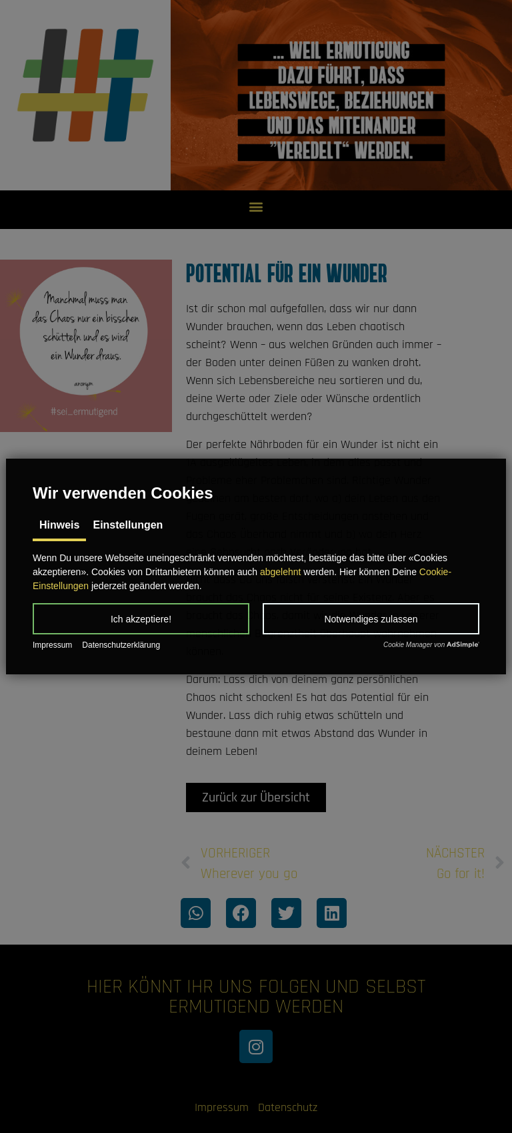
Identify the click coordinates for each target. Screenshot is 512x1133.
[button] (141, 618)
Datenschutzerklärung (121, 645)
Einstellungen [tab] (128, 525)
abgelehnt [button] (280, 571)
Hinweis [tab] (59, 525)
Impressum (52, 645)
